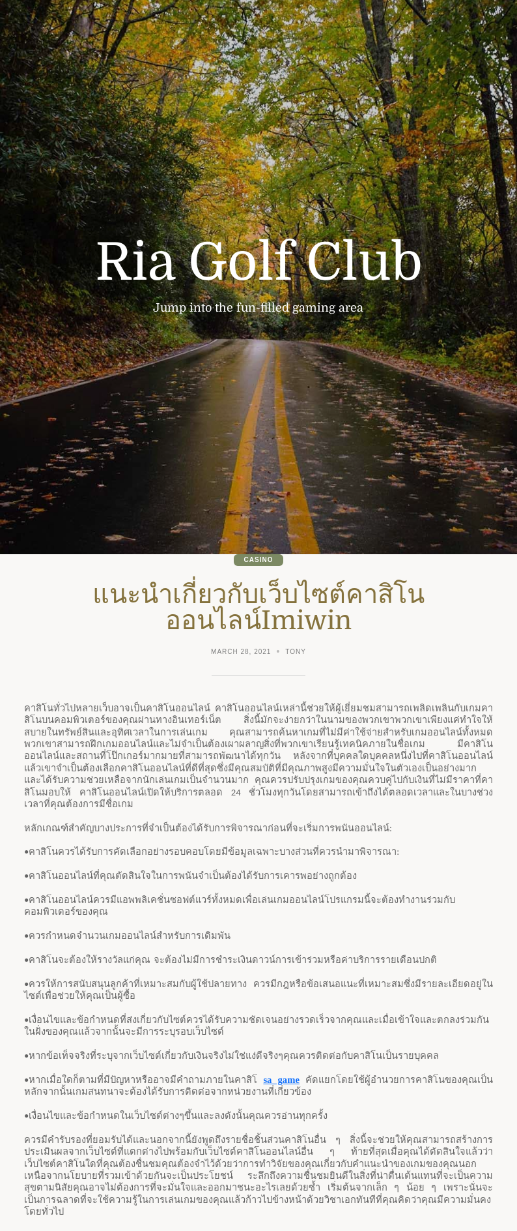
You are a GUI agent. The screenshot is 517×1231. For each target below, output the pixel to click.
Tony (295, 651)
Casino (258, 559)
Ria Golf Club (259, 263)
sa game (281, 1080)
